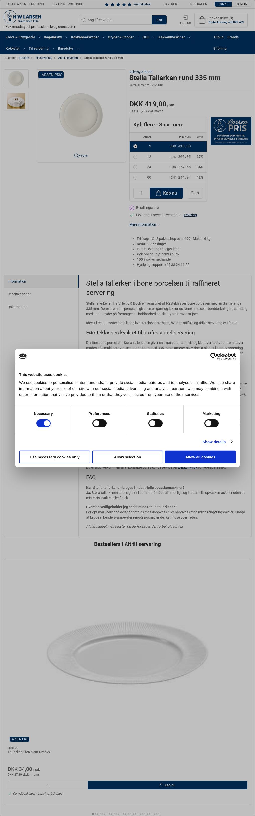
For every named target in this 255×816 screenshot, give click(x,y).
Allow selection (127, 457)
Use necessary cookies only (54, 457)
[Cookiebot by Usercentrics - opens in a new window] (214, 356)
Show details (214, 442)
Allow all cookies (200, 457)
